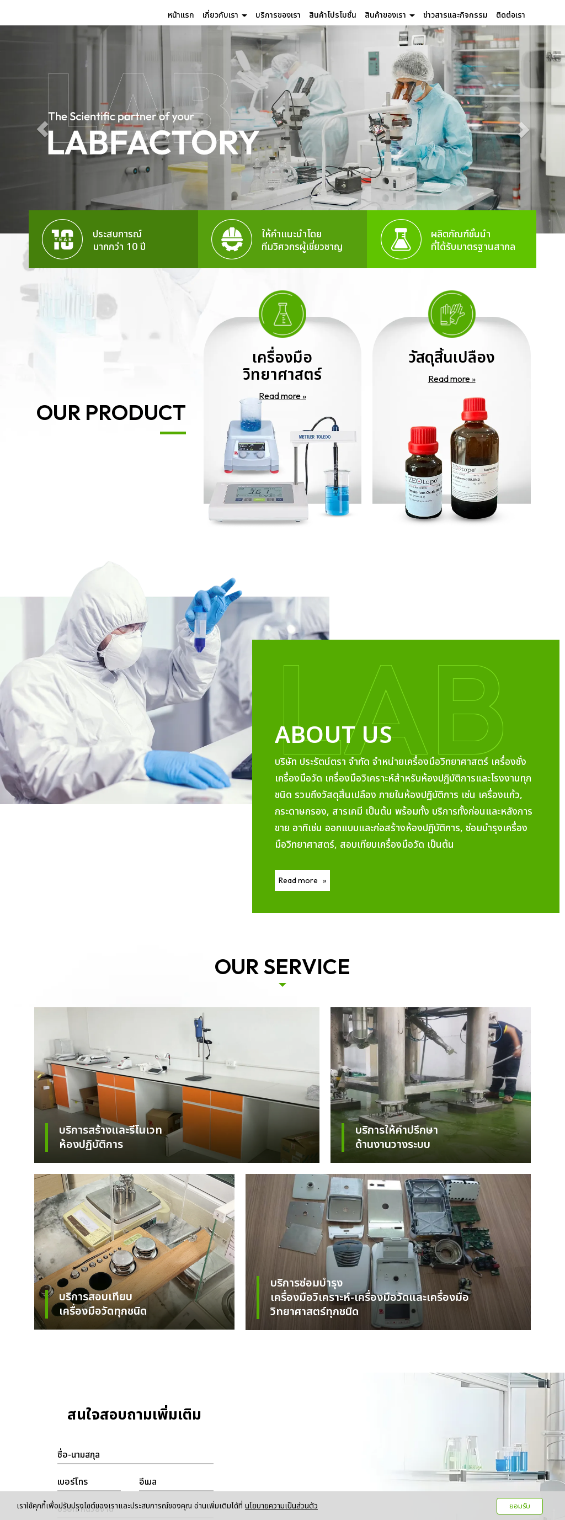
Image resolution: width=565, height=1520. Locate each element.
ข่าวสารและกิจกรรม (455, 15)
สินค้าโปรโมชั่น (332, 15)
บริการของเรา (278, 15)
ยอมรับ (519, 1506)
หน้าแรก (181, 15)
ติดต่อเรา (510, 15)
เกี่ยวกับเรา (224, 15)
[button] (42, 129)
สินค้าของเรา (390, 15)
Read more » (282, 395)
